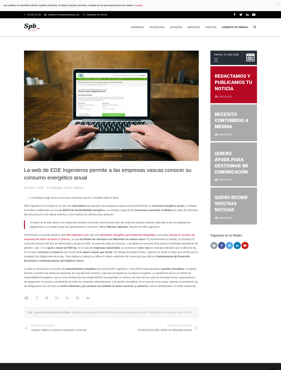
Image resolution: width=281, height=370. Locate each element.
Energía (67, 187)
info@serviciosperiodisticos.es (63, 14)
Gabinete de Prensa (97, 14)
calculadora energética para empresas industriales (127, 234)
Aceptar (139, 5)
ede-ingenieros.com (77, 234)
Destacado (56, 187)
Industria (78, 187)
